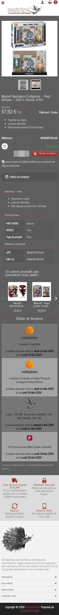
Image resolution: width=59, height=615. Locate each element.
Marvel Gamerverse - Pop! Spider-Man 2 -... (17, 307)
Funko (54, 112)
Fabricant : (44, 112)
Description (10, 191)
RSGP (19, 191)
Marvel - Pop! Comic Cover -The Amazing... (41, 306)
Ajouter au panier (45, 153)
